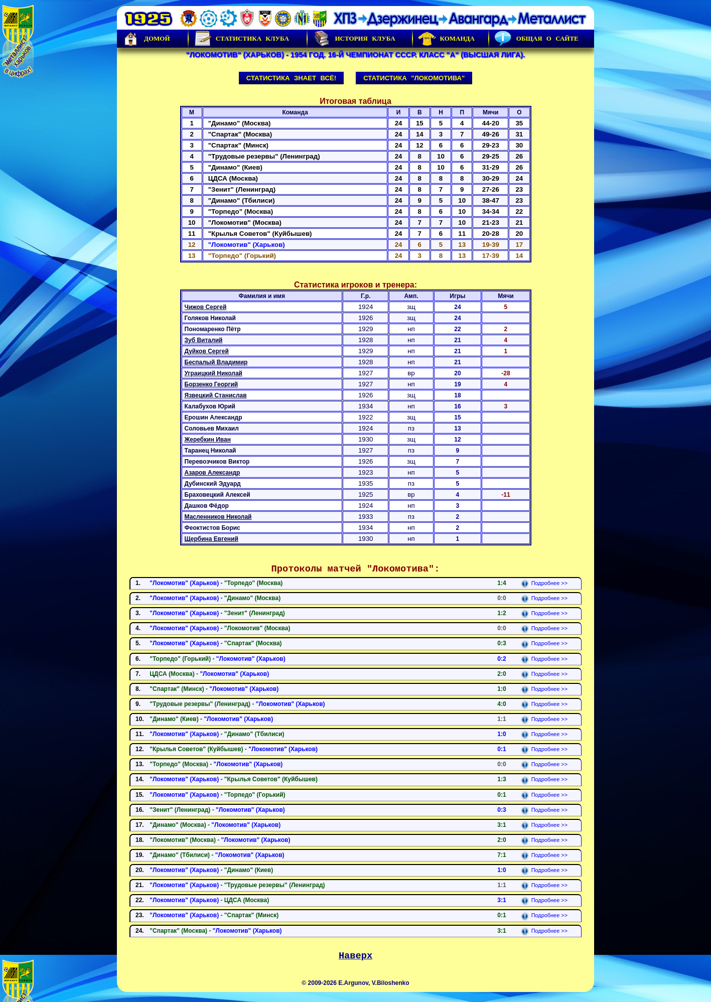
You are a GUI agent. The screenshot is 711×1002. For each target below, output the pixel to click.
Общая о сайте (536, 39)
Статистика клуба (241, 39)
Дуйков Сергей (207, 351)
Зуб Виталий (204, 340)
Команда (446, 39)
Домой (146, 39)
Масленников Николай (218, 516)
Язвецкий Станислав (216, 395)
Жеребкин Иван (208, 439)
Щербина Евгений (211, 538)
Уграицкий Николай (213, 373)
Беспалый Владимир (216, 362)
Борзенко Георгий (211, 384)
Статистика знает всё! (291, 78)
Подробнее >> (544, 583)
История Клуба (354, 39)
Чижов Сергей (206, 307)
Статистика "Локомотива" (414, 78)
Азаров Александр (212, 472)
